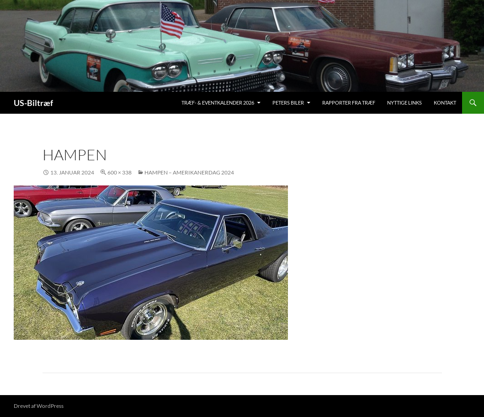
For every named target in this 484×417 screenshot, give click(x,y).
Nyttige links (404, 103)
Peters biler (288, 103)
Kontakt (445, 103)
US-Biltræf (33, 103)
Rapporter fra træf (348, 103)
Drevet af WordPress (39, 405)
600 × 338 (119, 172)
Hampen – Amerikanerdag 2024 (189, 172)
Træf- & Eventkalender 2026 (217, 103)
